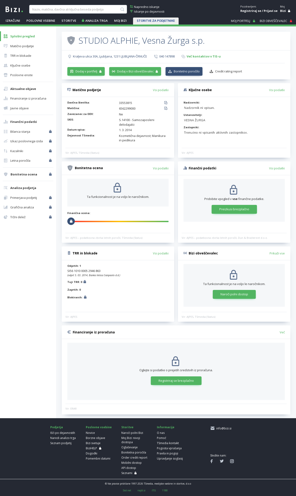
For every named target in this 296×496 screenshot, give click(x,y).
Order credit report (134, 458)
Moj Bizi (120, 20)
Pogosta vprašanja (169, 448)
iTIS (154, 490)
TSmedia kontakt (168, 443)
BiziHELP (91, 448)
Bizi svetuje (93, 443)
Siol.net (127, 490)
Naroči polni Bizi (132, 433)
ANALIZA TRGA (96, 20)
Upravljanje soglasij (170, 458)
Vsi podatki (161, 90)
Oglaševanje (129, 447)
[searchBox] (78, 9)
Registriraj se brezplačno (176, 380)
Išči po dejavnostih (62, 433)
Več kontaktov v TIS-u (204, 56)
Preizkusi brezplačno (234, 209)
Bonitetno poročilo (187, 71)
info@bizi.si (223, 428)
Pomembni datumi (98, 458)
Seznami (126, 473)
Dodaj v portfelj (86, 71)
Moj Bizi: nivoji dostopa (130, 440)
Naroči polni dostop (234, 294)
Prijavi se (271, 11)
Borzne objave (95, 438)
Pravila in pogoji (167, 453)
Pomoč (161, 438)
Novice (90, 433)
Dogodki (91, 453)
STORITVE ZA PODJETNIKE (156, 20)
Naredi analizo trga (63, 438)
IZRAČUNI (13, 20)
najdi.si (141, 490)
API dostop (128, 468)
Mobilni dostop (131, 463)
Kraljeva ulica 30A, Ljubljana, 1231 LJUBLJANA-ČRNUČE (110, 56)
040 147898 (167, 56)
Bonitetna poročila (133, 452)
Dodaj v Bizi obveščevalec (135, 71)
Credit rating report (228, 71)
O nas (161, 433)
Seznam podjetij (61, 443)
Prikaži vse (277, 253)
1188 (165, 490)
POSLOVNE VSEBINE (40, 20)
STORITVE (68, 20)
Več (282, 332)
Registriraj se (250, 11)
